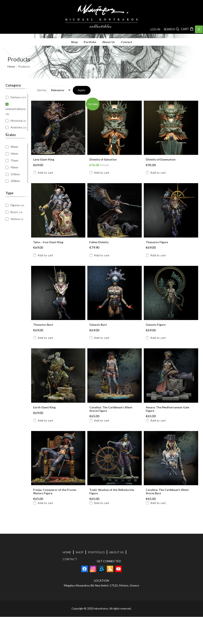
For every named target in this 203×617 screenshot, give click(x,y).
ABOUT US (116, 552)
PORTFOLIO (96, 552)
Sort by (41, 90)
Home (11, 66)
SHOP (80, 552)
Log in (155, 29)
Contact (126, 42)
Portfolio (90, 42)
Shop (74, 42)
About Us (108, 42)
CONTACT (70, 559)
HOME (67, 552)
